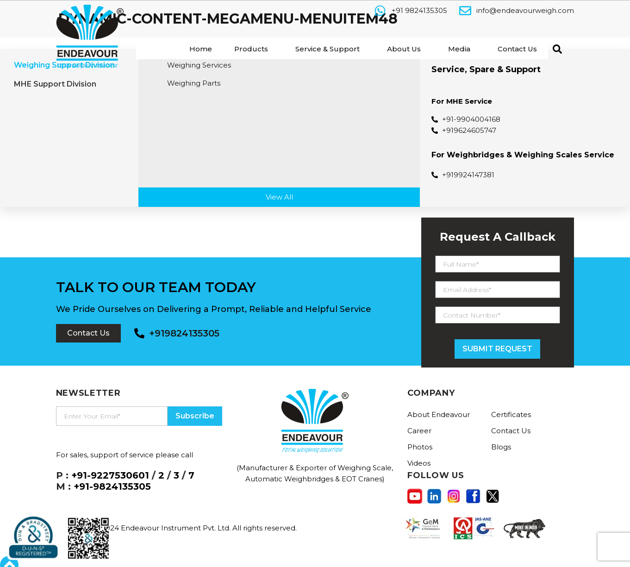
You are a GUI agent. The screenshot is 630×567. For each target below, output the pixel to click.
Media (459, 48)
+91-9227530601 (110, 475)
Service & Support (327, 48)
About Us (404, 48)
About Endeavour (438, 414)
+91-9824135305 (112, 486)
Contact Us (517, 48)
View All (279, 197)
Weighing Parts (193, 83)
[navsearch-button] (555, 48)
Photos (419, 446)
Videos (418, 463)
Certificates (511, 414)
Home (200, 48)
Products (251, 48)
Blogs (501, 446)
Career (419, 430)
